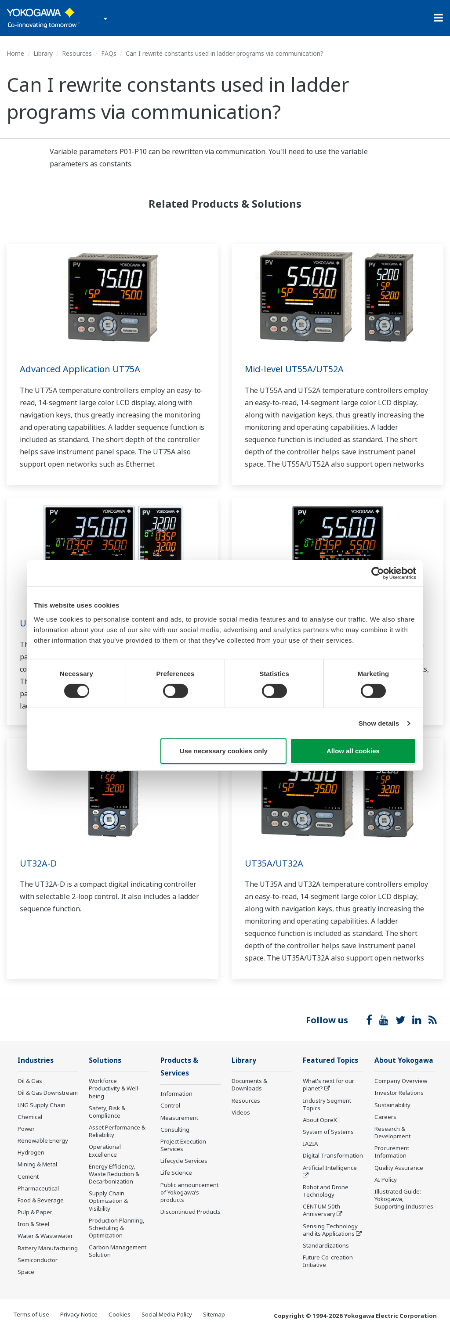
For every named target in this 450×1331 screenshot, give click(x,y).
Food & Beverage (41, 1200)
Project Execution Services (183, 1145)
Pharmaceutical (38, 1188)
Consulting (174, 1129)
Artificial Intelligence (330, 1168)
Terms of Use (31, 1314)
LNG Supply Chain (41, 1105)
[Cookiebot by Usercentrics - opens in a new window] (377, 573)
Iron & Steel (33, 1224)
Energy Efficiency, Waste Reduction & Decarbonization (114, 1173)
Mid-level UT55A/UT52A (294, 369)
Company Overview (400, 1081)
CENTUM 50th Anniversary (321, 1210)
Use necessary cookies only (224, 751)
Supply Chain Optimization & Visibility (108, 1200)
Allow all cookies (353, 751)
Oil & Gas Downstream (48, 1093)
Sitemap (214, 1314)
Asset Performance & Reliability (117, 1131)
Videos (241, 1112)
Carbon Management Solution (117, 1251)
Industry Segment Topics (327, 1104)
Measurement (179, 1118)
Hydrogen (31, 1152)
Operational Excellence (105, 1150)
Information (176, 1093)
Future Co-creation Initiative (328, 1261)
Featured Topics (330, 1060)
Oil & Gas (30, 1081)
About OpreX (320, 1120)
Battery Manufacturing (48, 1248)
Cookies (120, 1314)
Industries (36, 1060)
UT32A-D (38, 863)
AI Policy (385, 1180)
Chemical (30, 1117)
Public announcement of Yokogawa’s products (189, 1192)
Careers (385, 1117)
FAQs (108, 53)
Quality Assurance (398, 1168)
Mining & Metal (37, 1164)
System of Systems (328, 1132)
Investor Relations (399, 1093)
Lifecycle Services (183, 1161)
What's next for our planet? (328, 1084)
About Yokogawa (403, 1060)
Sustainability (392, 1105)
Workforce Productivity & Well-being (114, 1088)
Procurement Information (391, 1151)
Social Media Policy (167, 1314)
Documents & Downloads (249, 1084)
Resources (77, 53)
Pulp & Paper (35, 1212)
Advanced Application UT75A (80, 369)
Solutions (105, 1060)
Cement (28, 1176)
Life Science (176, 1172)
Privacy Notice (79, 1314)
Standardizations (326, 1245)
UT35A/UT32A (274, 863)
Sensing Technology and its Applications (330, 1229)
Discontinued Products (190, 1212)
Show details (379, 723)
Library (43, 53)
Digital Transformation (333, 1155)
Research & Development (392, 1132)
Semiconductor (38, 1260)
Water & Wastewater (45, 1236)
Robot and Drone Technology (325, 1190)
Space (26, 1272)
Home (15, 53)
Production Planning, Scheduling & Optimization (117, 1227)
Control (170, 1105)
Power (26, 1129)
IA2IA (310, 1144)
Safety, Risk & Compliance (107, 1111)
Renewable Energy (43, 1140)
